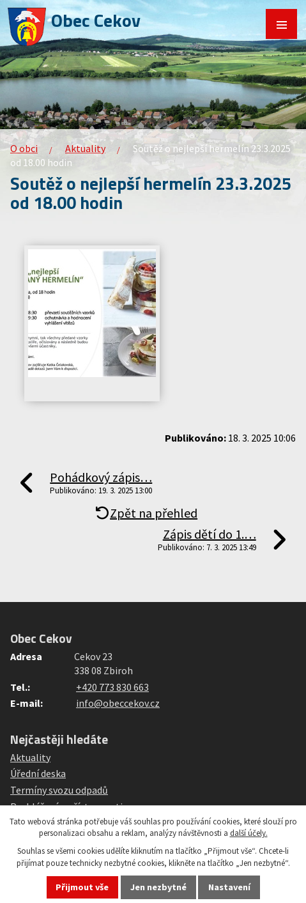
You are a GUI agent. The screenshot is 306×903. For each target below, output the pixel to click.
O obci (24, 148)
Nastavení (229, 887)
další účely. (249, 833)
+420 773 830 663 (112, 687)
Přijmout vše (82, 887)
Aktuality (85, 148)
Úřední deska (38, 773)
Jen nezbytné (158, 887)
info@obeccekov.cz (118, 703)
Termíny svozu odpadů (59, 789)
